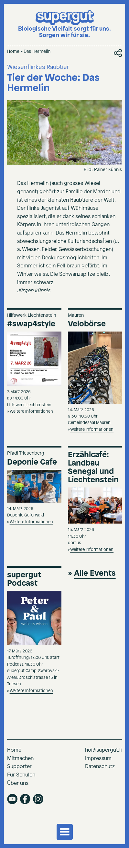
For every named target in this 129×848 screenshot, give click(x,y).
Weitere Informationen (31, 412)
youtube (12, 799)
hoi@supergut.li (103, 750)
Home (13, 51)
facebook (25, 799)
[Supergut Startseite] (64, 24)
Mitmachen (20, 758)
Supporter (19, 766)
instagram (38, 799)
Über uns (17, 783)
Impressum (98, 758)
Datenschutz (100, 766)
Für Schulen (21, 775)
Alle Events (95, 573)
